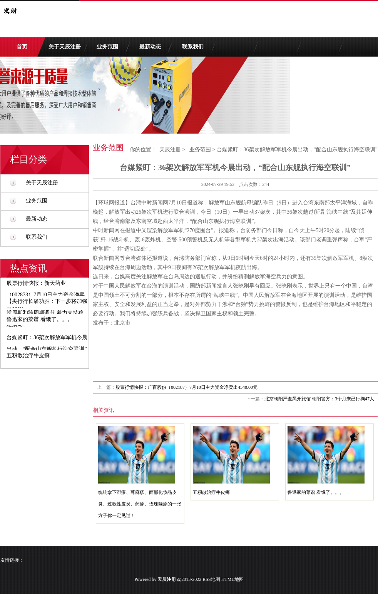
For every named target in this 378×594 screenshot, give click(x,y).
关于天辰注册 (65, 47)
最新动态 (150, 47)
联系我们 (193, 47)
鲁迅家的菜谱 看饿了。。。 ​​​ (316, 492)
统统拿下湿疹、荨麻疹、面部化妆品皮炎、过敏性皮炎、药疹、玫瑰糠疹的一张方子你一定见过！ (139, 504)
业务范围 (107, 47)
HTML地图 (232, 579)
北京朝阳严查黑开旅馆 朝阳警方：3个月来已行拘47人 (319, 399)
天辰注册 (170, 149)
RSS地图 (211, 579)
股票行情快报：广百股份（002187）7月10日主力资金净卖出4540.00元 (186, 387)
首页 (22, 47)
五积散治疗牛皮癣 (211, 492)
